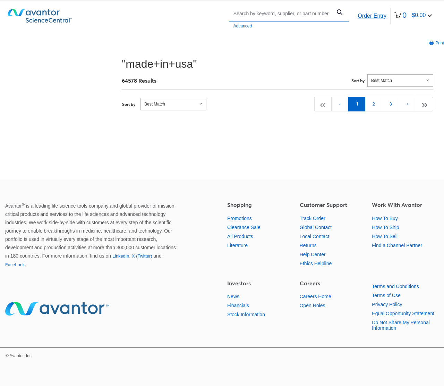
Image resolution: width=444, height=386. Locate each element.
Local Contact (315, 236)
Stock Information (246, 314)
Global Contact (316, 227)
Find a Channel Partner (397, 245)
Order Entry (372, 16)
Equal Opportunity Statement (403, 313)
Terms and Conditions (395, 286)
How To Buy (385, 218)
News (233, 296)
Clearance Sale (244, 227)
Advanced (242, 26)
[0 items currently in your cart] (413, 16)
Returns (308, 245)
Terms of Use (386, 295)
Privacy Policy (387, 304)
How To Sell (385, 236)
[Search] (282, 13)
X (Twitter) (142, 256)
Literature (237, 245)
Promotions (239, 218)
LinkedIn (120, 256)
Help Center (313, 254)
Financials (238, 305)
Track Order (312, 218)
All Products (240, 236)
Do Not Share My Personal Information (401, 325)
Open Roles (312, 305)
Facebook (15, 264)
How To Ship (385, 227)
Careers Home (315, 296)
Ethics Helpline (316, 263)
